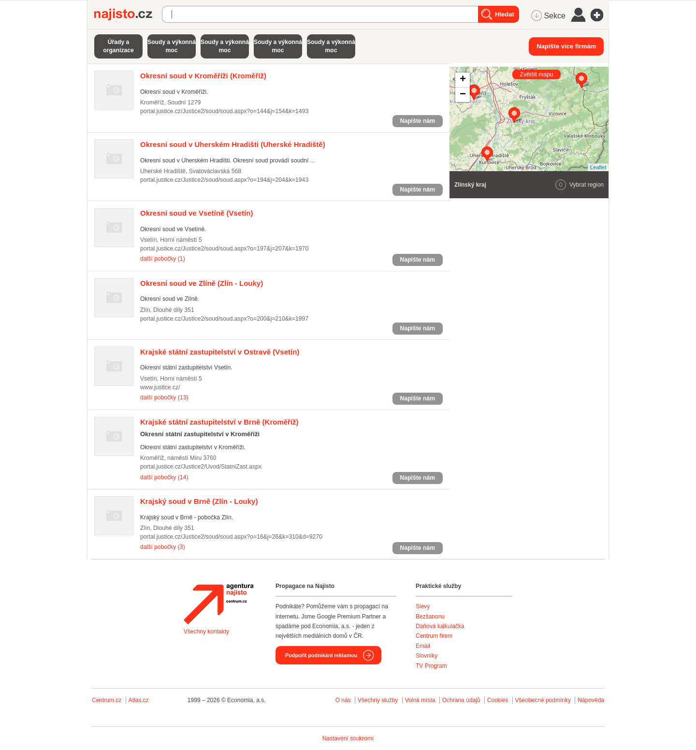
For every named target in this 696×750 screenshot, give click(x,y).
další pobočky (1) (162, 258)
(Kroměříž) (203, 76)
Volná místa (420, 700)
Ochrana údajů (461, 700)
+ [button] (463, 80)
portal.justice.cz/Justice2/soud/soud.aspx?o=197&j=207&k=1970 (224, 248)
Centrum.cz (106, 700)
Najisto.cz (128, 14)
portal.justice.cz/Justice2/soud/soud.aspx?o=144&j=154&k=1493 (224, 111)
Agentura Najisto (218, 604)
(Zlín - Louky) (201, 283)
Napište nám (417, 121)
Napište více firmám (566, 46)
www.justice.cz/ (160, 387)
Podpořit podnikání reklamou (321, 655)
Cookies (497, 700)
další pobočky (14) (164, 477)
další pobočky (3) (162, 547)
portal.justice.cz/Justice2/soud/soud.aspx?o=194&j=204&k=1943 (224, 179)
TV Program (431, 665)
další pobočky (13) (164, 397)
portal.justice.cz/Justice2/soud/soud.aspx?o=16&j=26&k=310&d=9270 (231, 536)
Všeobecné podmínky (543, 700)
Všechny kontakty (206, 631)
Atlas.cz (139, 700)
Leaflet (598, 167)
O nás (343, 700)
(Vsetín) (196, 213)
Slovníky (426, 655)
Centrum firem (434, 635)
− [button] (463, 95)
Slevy (423, 606)
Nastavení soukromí (348, 738)
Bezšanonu (430, 616)
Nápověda (591, 700)
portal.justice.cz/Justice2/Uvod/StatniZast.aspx (200, 466)
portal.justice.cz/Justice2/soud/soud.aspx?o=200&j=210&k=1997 (224, 318)
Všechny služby (379, 700)
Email (423, 646)
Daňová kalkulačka (440, 626)
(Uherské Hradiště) (232, 144)
